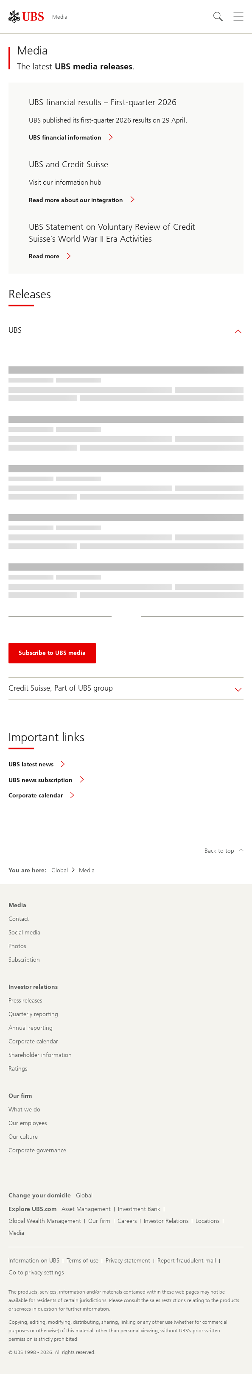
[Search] (218, 16)
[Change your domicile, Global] (84, 1196)
